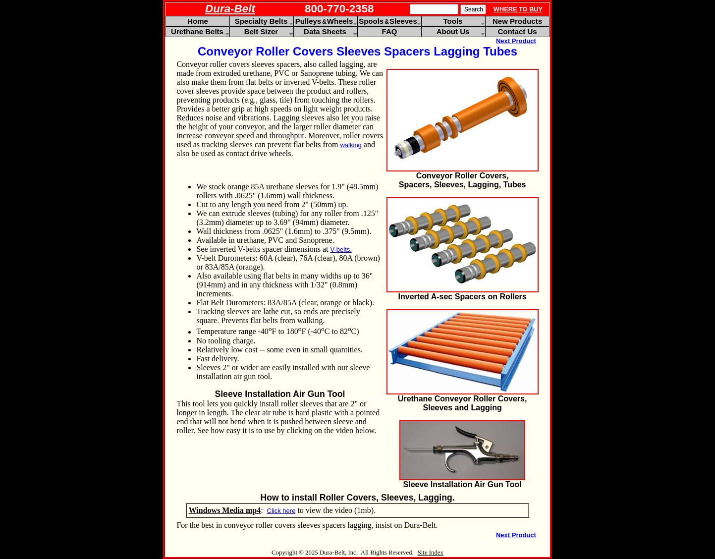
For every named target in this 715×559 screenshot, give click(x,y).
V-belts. (341, 249)
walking (350, 145)
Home (197, 21)
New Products (517, 21)
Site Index (430, 552)
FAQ (389, 31)
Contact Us (517, 31)
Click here (281, 510)
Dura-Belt (230, 8)
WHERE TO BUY (518, 9)
